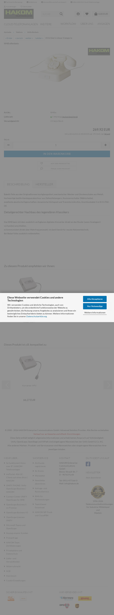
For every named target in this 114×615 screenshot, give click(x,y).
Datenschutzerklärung (36, 316)
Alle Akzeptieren (95, 299)
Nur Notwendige (95, 306)
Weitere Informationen (94, 312)
